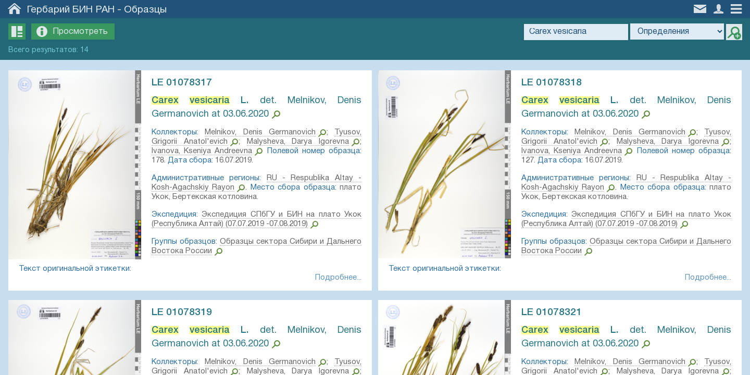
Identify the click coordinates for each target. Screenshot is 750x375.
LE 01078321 (553, 313)
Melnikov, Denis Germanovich (260, 132)
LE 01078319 (184, 313)
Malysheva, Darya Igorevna (297, 141)
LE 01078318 (553, 83)
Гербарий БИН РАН (71, 10)
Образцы (145, 10)
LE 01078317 (184, 83)
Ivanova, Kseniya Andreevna (203, 151)
